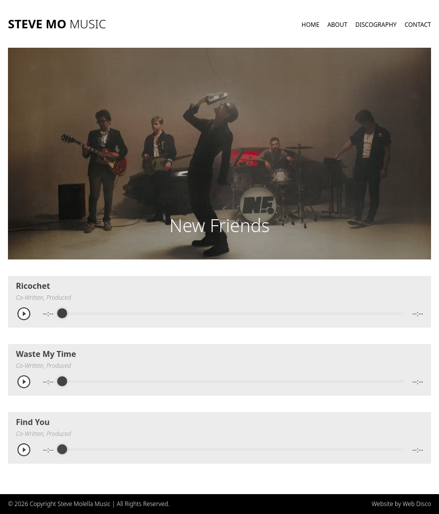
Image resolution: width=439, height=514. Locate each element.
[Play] (27, 314)
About (337, 24)
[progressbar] (232, 314)
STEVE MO (57, 23)
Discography (376, 24)
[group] (219, 314)
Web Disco (417, 504)
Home (311, 24)
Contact (418, 24)
